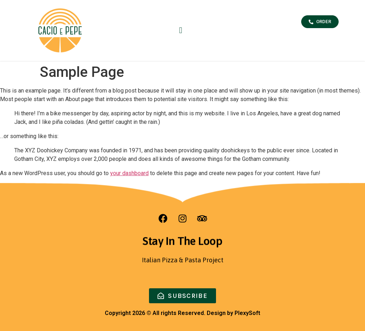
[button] (180, 30)
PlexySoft (247, 313)
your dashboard (129, 173)
